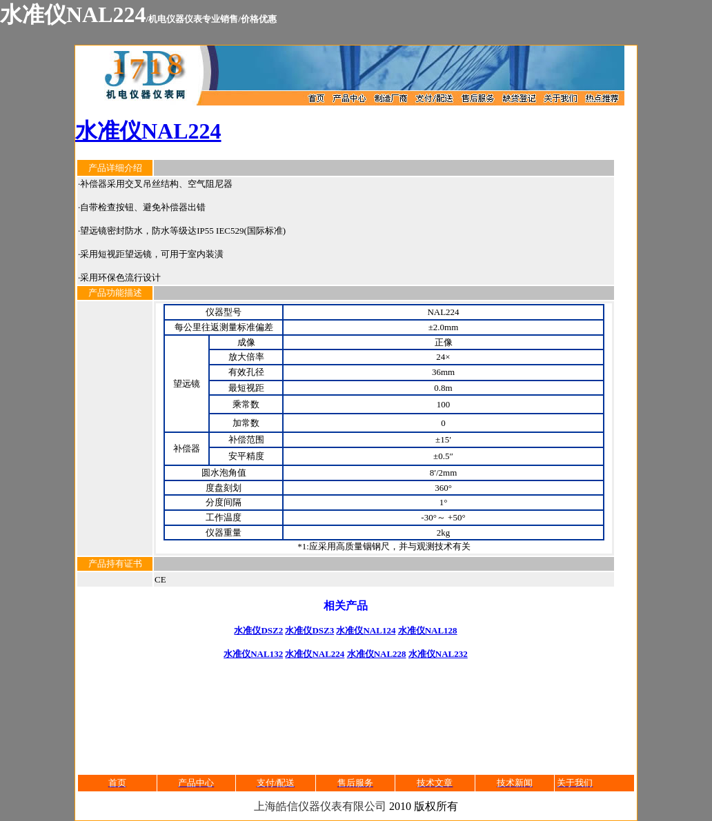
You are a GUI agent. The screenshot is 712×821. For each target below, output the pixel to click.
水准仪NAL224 (148, 131)
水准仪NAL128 (427, 630)
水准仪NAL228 (376, 654)
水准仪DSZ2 (258, 630)
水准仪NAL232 (438, 654)
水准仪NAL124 (365, 630)
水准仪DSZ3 (309, 630)
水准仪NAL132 (253, 654)
